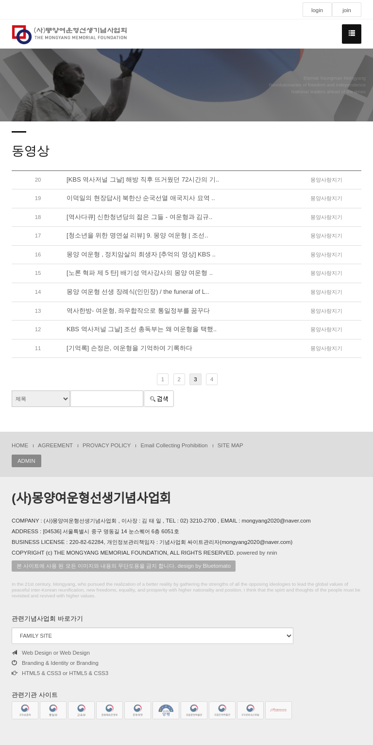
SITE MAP (230, 445)
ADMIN (26, 461)
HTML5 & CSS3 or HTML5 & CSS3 (60, 673)
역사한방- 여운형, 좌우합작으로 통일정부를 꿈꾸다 (138, 310)
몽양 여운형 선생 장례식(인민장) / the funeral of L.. (138, 291)
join (346, 10)
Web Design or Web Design (51, 653)
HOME (20, 445)
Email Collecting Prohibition (173, 445)
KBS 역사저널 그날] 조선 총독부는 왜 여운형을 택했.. (142, 329)
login (317, 10)
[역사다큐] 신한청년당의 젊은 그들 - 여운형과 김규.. (139, 216)
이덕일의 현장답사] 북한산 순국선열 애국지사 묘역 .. (141, 198)
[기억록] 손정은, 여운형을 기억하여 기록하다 (129, 348)
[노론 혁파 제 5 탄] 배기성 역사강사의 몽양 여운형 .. (140, 272)
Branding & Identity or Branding (55, 663)
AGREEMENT (55, 445)
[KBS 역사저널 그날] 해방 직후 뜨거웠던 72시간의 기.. (143, 179)
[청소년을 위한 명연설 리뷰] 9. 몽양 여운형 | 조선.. (137, 235)
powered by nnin (257, 553)
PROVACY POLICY (107, 445)
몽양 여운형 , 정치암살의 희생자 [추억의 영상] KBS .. (141, 254)
